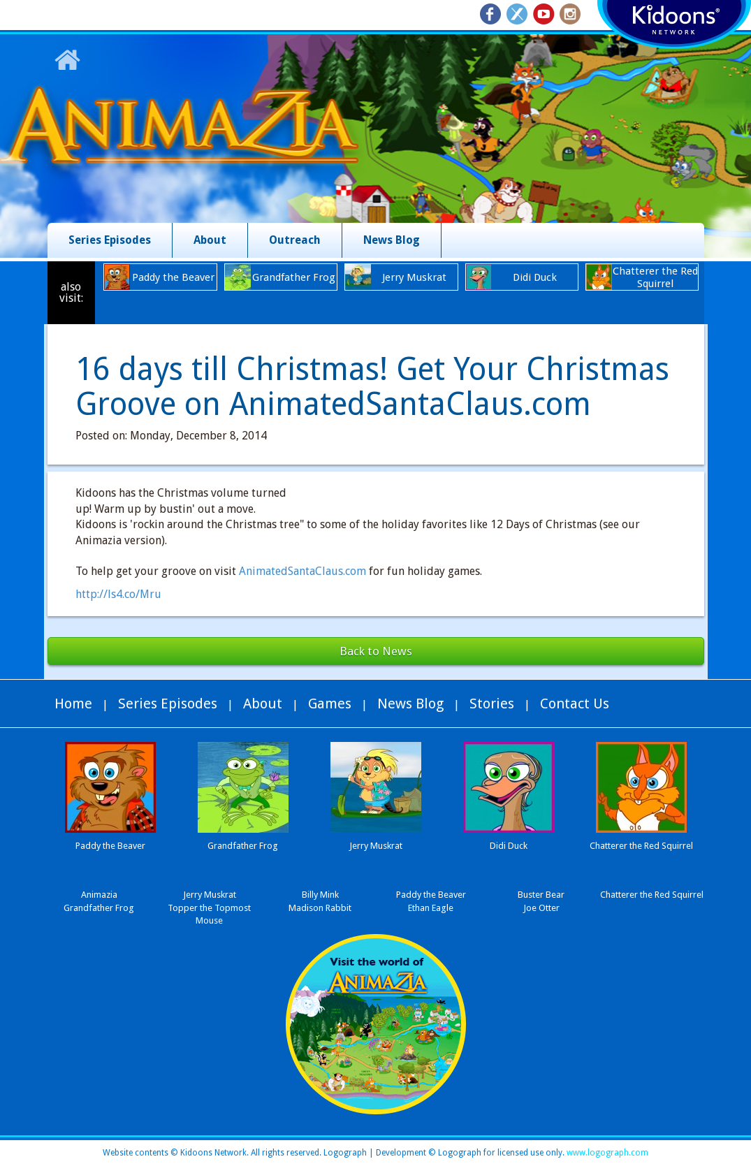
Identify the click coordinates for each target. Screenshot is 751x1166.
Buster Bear (541, 894)
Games (329, 703)
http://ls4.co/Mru (118, 594)
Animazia (99, 894)
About (210, 240)
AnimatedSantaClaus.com (302, 571)
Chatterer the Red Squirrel (651, 894)
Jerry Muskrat (209, 894)
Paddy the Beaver (431, 894)
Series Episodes (109, 240)
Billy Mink (320, 894)
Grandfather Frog (99, 908)
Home (73, 703)
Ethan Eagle (430, 908)
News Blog (391, 240)
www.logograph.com (606, 1153)
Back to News (376, 651)
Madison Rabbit (320, 908)
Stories (491, 703)
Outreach (295, 240)
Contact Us (574, 703)
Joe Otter (541, 908)
